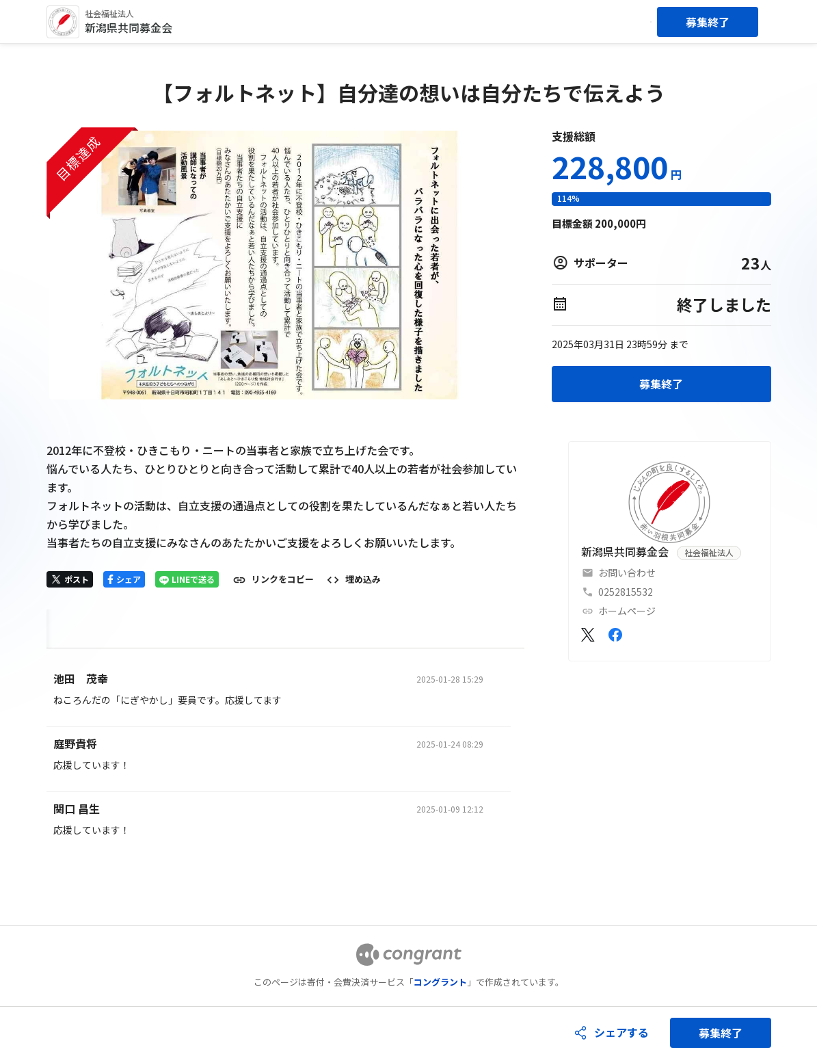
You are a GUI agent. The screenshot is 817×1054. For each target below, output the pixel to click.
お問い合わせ (627, 572)
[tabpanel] (285, 759)
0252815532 (625, 591)
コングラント (440, 981)
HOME (62, 626)
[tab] (62, 626)
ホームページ (627, 611)
